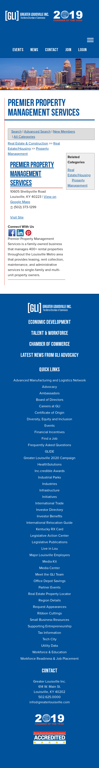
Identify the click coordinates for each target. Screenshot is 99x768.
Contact (51, 49)
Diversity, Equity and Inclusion (49, 419)
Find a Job (49, 438)
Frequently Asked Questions (49, 445)
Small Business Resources (49, 620)
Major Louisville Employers (49, 555)
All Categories (24, 137)
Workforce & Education (49, 652)
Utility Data (49, 646)
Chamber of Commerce (49, 344)
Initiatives (49, 497)
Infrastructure (49, 490)
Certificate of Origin (49, 413)
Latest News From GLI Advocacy (49, 355)
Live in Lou (49, 548)
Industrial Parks (49, 477)
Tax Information (49, 633)
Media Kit (49, 561)
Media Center (49, 568)
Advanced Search (37, 131)
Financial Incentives (49, 432)
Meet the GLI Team (49, 574)
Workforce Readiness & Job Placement (49, 658)
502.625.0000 (49, 697)
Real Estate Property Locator (49, 594)
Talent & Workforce (49, 333)
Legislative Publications (49, 542)
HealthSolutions (49, 464)
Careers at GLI (49, 406)
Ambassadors (49, 393)
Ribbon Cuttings (49, 613)
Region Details (50, 600)
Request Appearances (49, 607)
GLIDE (49, 451)
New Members (64, 131)
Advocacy (49, 387)
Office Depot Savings (49, 581)
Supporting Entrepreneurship (49, 626)
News (34, 49)
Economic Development (49, 322)
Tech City (49, 639)
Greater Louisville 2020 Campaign (49, 458)
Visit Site (17, 217)
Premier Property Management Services (32, 174)
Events (18, 49)
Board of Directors (49, 400)
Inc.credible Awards (50, 471)
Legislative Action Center (49, 536)
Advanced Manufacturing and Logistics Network (49, 380)
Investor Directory (49, 510)
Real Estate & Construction (28, 143)
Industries (49, 484)
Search (16, 131)
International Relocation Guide (49, 523)
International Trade (49, 503)
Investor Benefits (49, 516)
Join (68, 49)
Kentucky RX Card (49, 529)
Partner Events (49, 587)
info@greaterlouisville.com (49, 702)
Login (82, 49)
